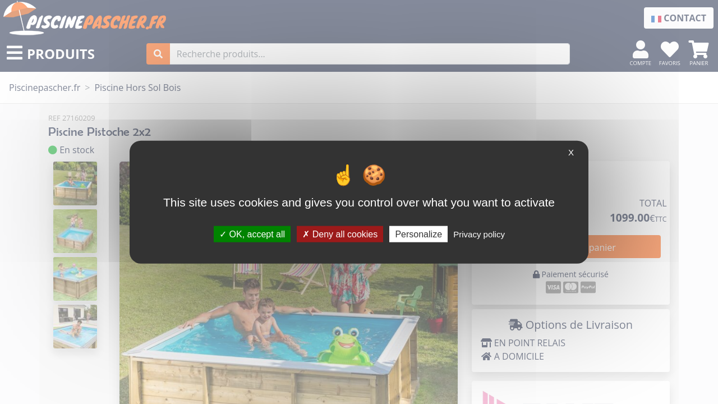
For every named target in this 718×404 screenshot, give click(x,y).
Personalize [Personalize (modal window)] (418, 233)
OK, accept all (252, 233)
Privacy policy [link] (479, 233)
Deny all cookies (340, 233)
